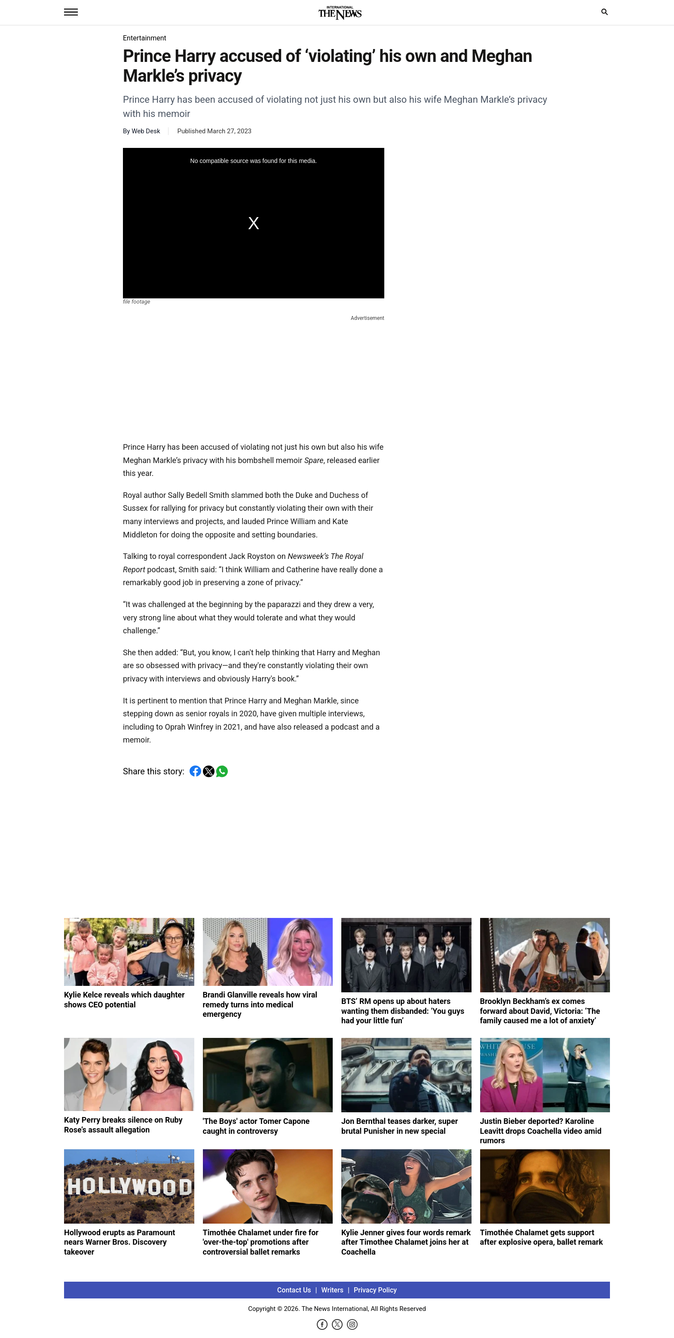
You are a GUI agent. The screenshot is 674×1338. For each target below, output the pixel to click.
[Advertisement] (253, 376)
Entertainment (144, 38)
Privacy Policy (375, 1290)
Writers (332, 1290)
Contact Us (294, 1290)
